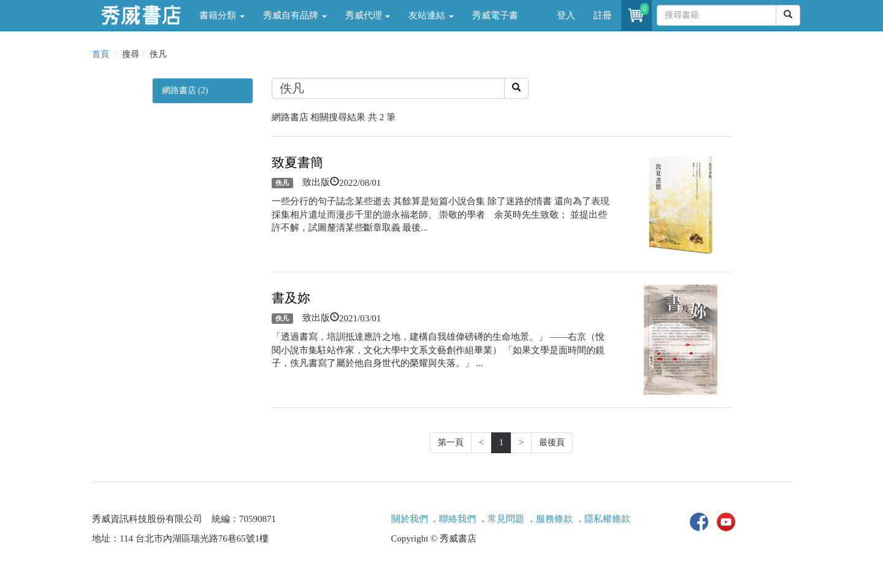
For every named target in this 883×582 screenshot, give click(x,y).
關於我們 (409, 519)
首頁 (100, 54)
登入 (566, 15)
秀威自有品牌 (295, 15)
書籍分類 (222, 15)
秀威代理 (368, 15)
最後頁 (552, 442)
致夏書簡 (297, 162)
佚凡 (282, 182)
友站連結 (431, 15)
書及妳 (291, 298)
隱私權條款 (607, 519)
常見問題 (505, 519)
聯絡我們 (457, 519)
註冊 (603, 15)
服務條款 (554, 519)
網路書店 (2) (185, 90)
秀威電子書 (495, 15)
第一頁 (451, 442)
